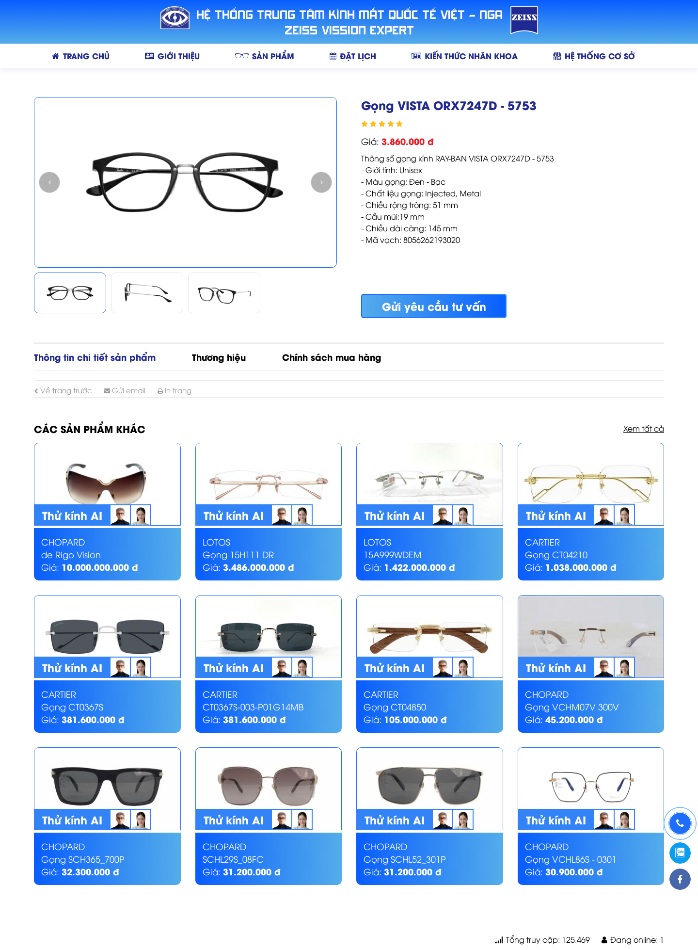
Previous (49, 182)
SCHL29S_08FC (233, 859)
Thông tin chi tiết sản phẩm (95, 356)
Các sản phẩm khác (89, 428)
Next (321, 182)
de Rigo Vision (71, 554)
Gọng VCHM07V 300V (572, 706)
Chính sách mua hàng (331, 356)
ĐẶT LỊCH (353, 55)
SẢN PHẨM (264, 55)
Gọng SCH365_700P (83, 859)
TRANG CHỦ (80, 55)
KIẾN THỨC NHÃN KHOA (465, 55)
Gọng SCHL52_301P (405, 859)
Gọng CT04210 (556, 554)
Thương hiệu (219, 356)
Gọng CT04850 (395, 706)
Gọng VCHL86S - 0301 (571, 859)
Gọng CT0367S (72, 706)
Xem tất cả (643, 428)
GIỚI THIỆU (172, 55)
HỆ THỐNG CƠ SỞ (594, 55)
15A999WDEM (393, 554)
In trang (174, 390)
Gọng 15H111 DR (238, 554)
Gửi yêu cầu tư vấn (434, 306)
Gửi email (124, 390)
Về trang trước (63, 390)
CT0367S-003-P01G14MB (253, 706)
